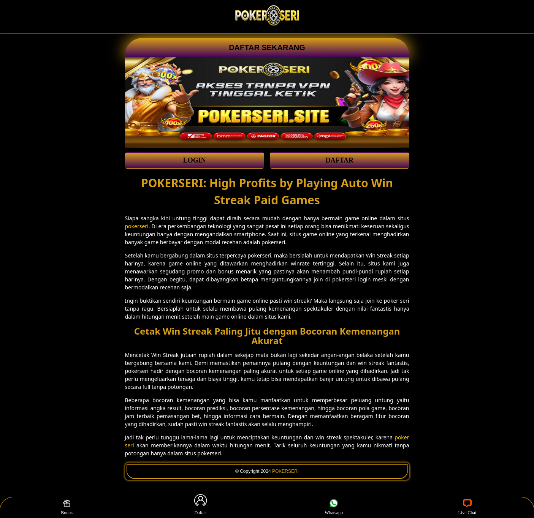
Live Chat (467, 507)
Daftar (200, 507)
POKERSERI (285, 471)
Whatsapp (334, 507)
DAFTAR (339, 160)
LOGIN (194, 160)
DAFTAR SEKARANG (267, 47)
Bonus (67, 507)
